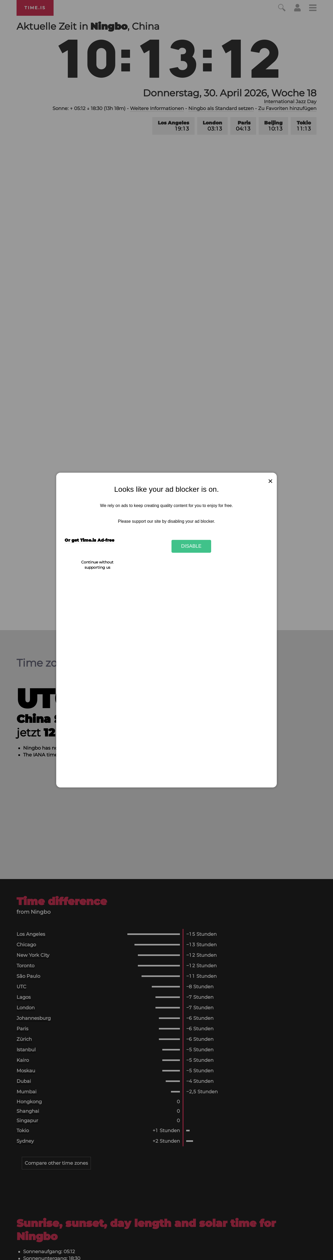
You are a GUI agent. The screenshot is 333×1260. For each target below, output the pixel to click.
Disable (191, 546)
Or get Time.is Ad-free (89, 540)
